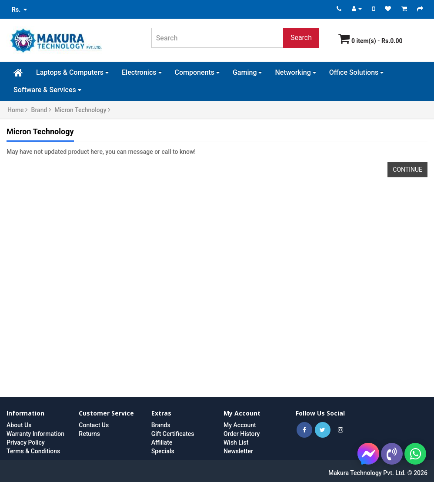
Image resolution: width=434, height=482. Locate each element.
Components (197, 72)
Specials (162, 451)
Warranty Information (35, 433)
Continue (407, 169)
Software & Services (47, 90)
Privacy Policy (26, 442)
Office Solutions (356, 72)
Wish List (236, 442)
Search (301, 37)
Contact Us (94, 425)
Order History (242, 433)
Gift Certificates (172, 433)
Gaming (247, 72)
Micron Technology (82, 109)
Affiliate (162, 442)
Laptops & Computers (72, 72)
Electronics (141, 72)
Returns (89, 433)
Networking (295, 72)
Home (17, 109)
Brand (41, 109)
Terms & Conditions (33, 451)
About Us (19, 425)
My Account (240, 425)
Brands (160, 425)
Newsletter (238, 451)
